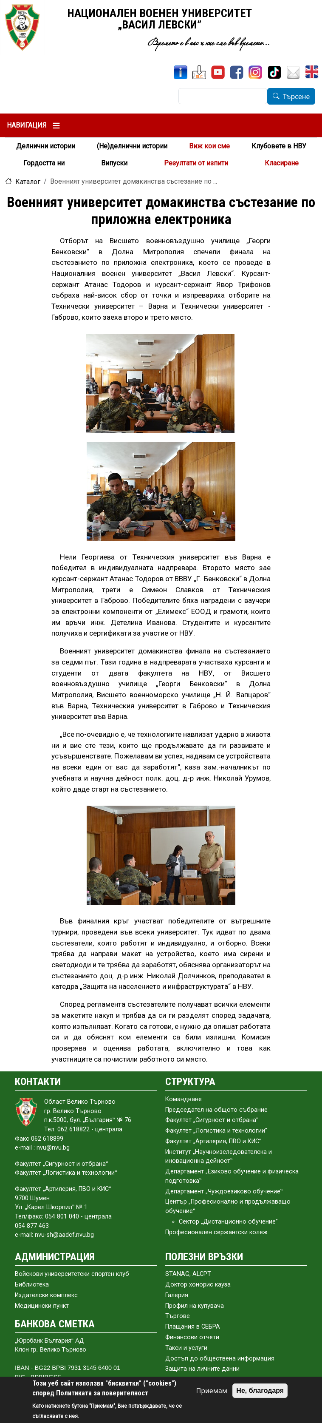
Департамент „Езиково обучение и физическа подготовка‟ (232, 1176)
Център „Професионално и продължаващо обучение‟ (228, 1206)
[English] (312, 72)
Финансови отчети (192, 1337)
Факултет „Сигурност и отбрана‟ (211, 1120)
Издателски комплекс (46, 1295)
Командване (183, 1099)
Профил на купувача (194, 1305)
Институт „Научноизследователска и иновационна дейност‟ (218, 1156)
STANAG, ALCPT (188, 1274)
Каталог (27, 182)
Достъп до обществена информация (219, 1358)
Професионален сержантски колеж (216, 1232)
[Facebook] (236, 72)
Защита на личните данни (202, 1368)
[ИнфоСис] (180, 72)
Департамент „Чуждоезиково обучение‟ (223, 1191)
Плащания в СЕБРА (192, 1326)
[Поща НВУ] (293, 72)
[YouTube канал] (217, 72)
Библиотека (32, 1284)
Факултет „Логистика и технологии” (216, 1130)
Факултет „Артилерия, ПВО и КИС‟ (213, 1141)
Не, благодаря (260, 1390)
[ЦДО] (199, 72)
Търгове (177, 1316)
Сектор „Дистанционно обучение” (228, 1221)
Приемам (211, 1390)
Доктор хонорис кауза (198, 1284)
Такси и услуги (186, 1348)
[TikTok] (274, 72)
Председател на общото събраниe (216, 1109)
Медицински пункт (42, 1305)
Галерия (176, 1295)
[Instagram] (255, 72)
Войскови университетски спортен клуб (72, 1274)
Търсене (296, 96)
